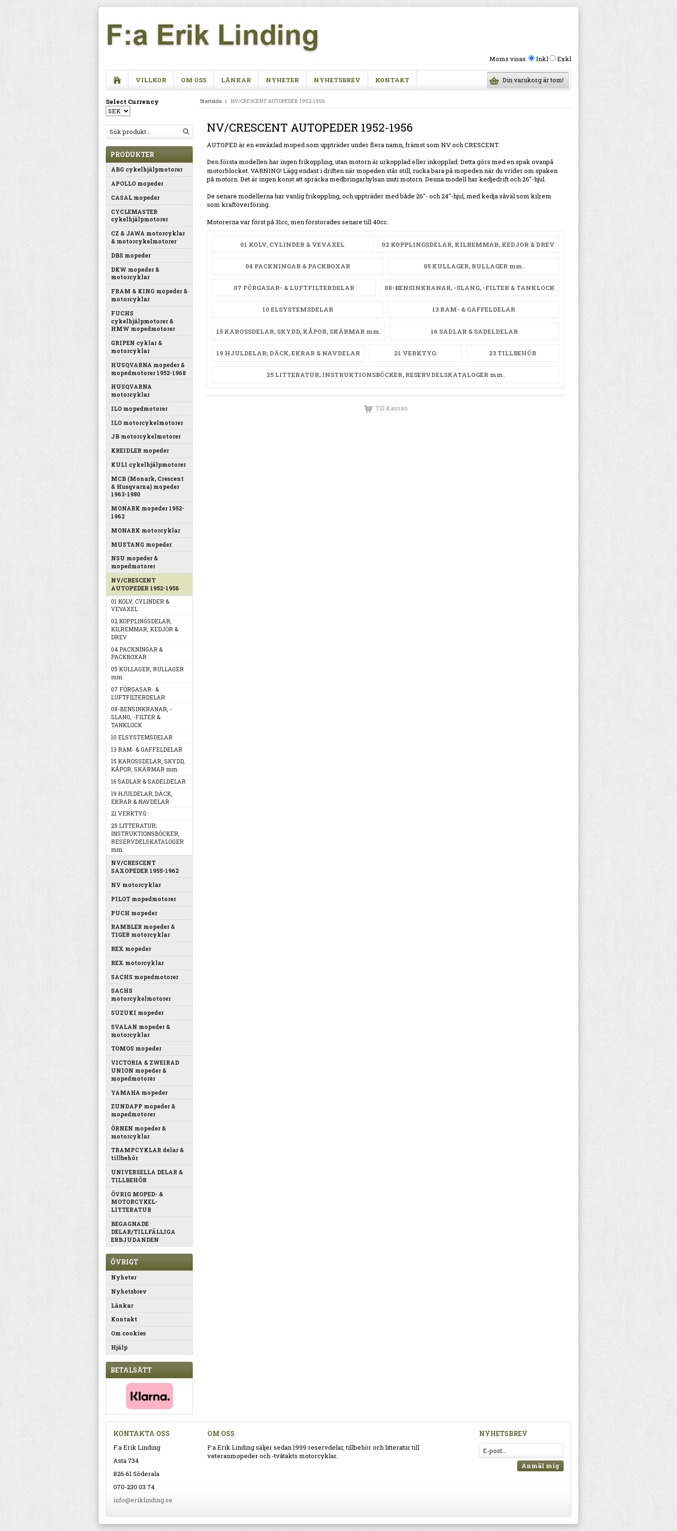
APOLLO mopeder (137, 183)
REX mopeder (131, 948)
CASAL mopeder (135, 197)
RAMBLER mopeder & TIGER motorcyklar (143, 930)
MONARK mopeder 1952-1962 (147, 512)
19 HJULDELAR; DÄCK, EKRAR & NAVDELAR (142, 797)
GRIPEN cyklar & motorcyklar (136, 346)
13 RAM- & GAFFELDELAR (146, 749)
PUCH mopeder (134, 913)
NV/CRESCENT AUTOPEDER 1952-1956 (145, 584)
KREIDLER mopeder (140, 450)
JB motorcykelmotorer (146, 436)
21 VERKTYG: (129, 813)
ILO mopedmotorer (139, 408)
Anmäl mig (540, 1465)
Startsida (211, 100)
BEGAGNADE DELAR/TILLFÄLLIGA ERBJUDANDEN (143, 1231)
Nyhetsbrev (337, 80)
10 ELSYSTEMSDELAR (142, 737)
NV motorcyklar (136, 884)
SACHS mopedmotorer (144, 977)
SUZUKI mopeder (137, 1012)
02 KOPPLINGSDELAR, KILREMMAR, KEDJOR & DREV (144, 629)
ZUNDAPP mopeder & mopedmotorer (143, 1110)
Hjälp (119, 1347)
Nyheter (282, 80)
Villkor (150, 80)
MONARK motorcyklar (145, 530)
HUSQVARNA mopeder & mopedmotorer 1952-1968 (148, 369)
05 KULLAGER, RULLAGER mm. (147, 673)
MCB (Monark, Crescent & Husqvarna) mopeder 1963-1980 (147, 486)
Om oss (193, 80)
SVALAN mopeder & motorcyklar (140, 1030)
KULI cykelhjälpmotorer (148, 464)
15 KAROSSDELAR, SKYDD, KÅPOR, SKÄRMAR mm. (148, 765)
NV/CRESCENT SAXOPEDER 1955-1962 (145, 866)
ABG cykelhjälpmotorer (146, 169)
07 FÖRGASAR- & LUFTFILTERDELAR (138, 693)
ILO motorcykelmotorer (147, 422)
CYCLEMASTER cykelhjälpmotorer (139, 215)
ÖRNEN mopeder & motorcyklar (138, 1132)
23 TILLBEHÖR (512, 353)
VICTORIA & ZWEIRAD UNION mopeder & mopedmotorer (145, 1070)
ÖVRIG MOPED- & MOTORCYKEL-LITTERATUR (137, 1202)
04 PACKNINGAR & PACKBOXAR (137, 653)
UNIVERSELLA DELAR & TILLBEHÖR (147, 1176)
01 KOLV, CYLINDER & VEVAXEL (140, 605)
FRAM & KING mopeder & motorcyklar (149, 295)
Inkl (542, 59)
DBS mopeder (130, 255)
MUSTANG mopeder (141, 544)
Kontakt (392, 80)
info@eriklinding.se (143, 1500)
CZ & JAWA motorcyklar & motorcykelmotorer (148, 237)
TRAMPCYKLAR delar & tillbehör (147, 1154)
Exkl (564, 59)
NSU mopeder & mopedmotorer (134, 562)
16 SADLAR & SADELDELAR (148, 781)
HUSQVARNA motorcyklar (131, 390)
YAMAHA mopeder (139, 1092)
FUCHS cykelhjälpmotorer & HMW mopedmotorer (143, 321)
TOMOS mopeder (136, 1048)
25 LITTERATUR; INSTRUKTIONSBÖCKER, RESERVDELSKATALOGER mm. (147, 837)
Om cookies (128, 1333)
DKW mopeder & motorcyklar (135, 273)
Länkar (236, 80)
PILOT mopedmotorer (143, 899)
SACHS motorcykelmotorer (141, 994)
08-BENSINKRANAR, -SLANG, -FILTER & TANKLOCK (141, 717)
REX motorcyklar (137, 962)
